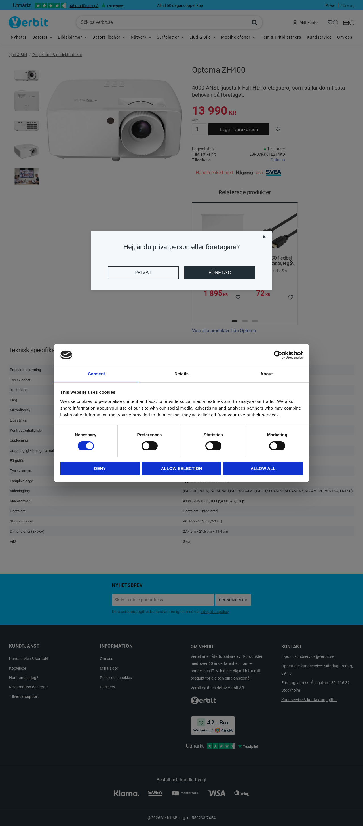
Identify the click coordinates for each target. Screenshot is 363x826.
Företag (219, 272)
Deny (100, 468)
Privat (143, 272)
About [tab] (266, 373)
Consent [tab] (96, 373)
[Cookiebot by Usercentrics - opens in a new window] (278, 355)
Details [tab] (181, 373)
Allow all (263, 468)
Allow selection (181, 468)
